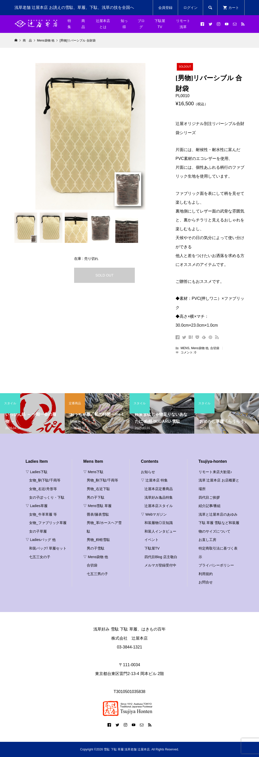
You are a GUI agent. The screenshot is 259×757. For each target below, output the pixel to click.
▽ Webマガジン (154, 514)
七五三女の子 (39, 557)
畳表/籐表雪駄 (98, 514)
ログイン (190, 8)
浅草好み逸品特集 (158, 497)
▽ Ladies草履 (37, 506)
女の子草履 (38, 531)
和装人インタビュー (160, 531)
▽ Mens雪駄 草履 (97, 506)
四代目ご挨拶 (209, 497)
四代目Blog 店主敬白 (160, 557)
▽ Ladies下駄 (37, 472)
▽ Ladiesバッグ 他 (41, 540)
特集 (69, 24)
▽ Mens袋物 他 (95, 557)
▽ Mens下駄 (93, 472)
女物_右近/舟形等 (43, 489)
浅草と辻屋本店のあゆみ (218, 514)
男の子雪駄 (95, 548)
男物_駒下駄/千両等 (102, 480)
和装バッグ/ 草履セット (48, 548)
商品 (83, 24)
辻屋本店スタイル (158, 506)
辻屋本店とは (103, 24)
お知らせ (148, 472)
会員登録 (165, 8)
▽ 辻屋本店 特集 (154, 480)
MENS (185, 348)
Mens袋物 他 (199, 348)
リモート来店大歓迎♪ (215, 472)
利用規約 (206, 574)
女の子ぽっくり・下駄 (46, 497)
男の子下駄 (95, 497)
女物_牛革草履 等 (43, 514)
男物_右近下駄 (98, 489)
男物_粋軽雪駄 (98, 540)
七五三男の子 (97, 574)
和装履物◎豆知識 (158, 523)
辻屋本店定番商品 (158, 489)
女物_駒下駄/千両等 (44, 480)
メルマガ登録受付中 (160, 565)
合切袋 (214, 348)
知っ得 (124, 24)
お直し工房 (207, 540)
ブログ (141, 24)
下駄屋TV (160, 24)
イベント (151, 540)
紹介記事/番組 (210, 506)
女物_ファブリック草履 (48, 523)
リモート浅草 (183, 24)
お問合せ (206, 582)
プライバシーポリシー (216, 565)
